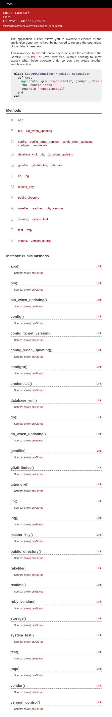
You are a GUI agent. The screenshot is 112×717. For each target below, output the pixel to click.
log (27, 176)
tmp (29, 230)
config (22, 141)
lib (19, 176)
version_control (41, 240)
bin (20, 130)
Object (40, 21)
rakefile (23, 208)
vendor (22, 240)
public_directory (28, 197)
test (20, 230)
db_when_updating (60, 154)
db (42, 154)
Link (99, 266)
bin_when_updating (39, 130)
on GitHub (37, 272)
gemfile (23, 165)
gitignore (57, 165)
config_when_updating (77, 141)
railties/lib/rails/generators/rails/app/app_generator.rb (33, 25)
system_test (40, 219)
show (27, 272)
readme (37, 208)
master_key (26, 186)
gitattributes (39, 165)
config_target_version (44, 141)
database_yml (27, 154)
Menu (8, 4)
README (29, 57)
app (20, 120)
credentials (40, 145)
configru (23, 145)
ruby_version (54, 208)
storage (23, 219)
